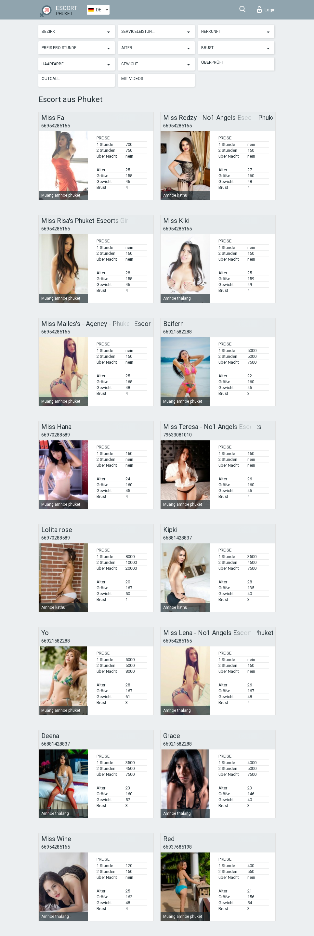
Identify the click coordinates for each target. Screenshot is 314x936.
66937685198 (177, 847)
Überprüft (212, 62)
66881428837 (177, 538)
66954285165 (55, 126)
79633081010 (177, 435)
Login (266, 9)
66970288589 (55, 435)
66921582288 (177, 332)
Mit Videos (132, 78)
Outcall (51, 78)
